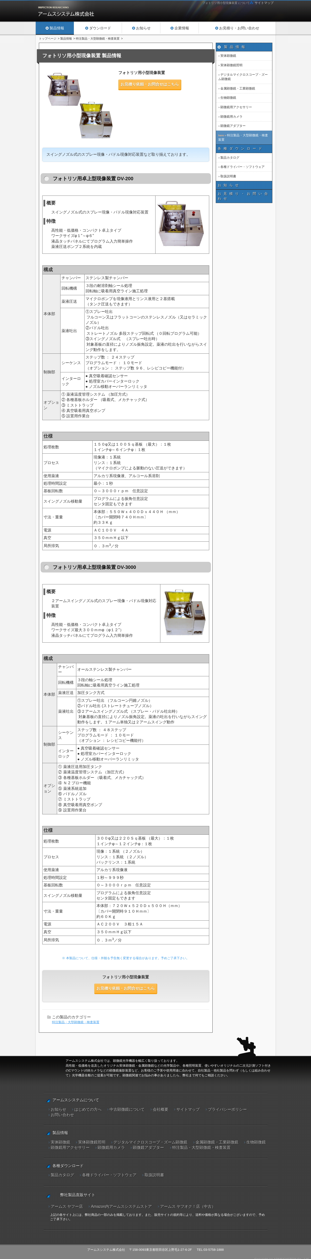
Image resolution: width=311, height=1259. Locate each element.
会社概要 (160, 1109)
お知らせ (229, 185)
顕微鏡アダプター (233, 126)
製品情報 (235, 47)
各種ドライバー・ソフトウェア (242, 167)
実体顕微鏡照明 (231, 65)
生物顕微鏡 (228, 97)
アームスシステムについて (75, 1100)
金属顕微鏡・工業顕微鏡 (237, 88)
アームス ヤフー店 (67, 1202)
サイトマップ (264, 3)
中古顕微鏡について (127, 1109)
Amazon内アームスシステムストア (121, 1202)
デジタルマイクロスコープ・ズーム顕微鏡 (243, 77)
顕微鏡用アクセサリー (236, 107)
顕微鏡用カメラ (231, 116)
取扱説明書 (228, 176)
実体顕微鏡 (228, 55)
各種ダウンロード (241, 148)
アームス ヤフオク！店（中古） (188, 1202)
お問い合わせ (62, 1115)
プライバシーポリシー (227, 1109)
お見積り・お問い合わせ (244, 196)
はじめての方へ (88, 1109)
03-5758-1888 (214, 1245)
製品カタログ (229, 157)
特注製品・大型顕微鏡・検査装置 (75, 1022)
